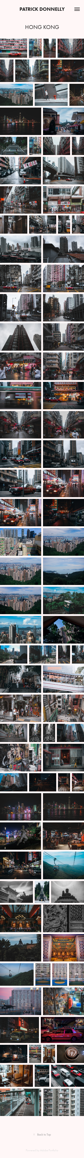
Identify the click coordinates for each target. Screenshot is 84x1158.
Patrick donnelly (42, 9)
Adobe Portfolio (49, 1150)
